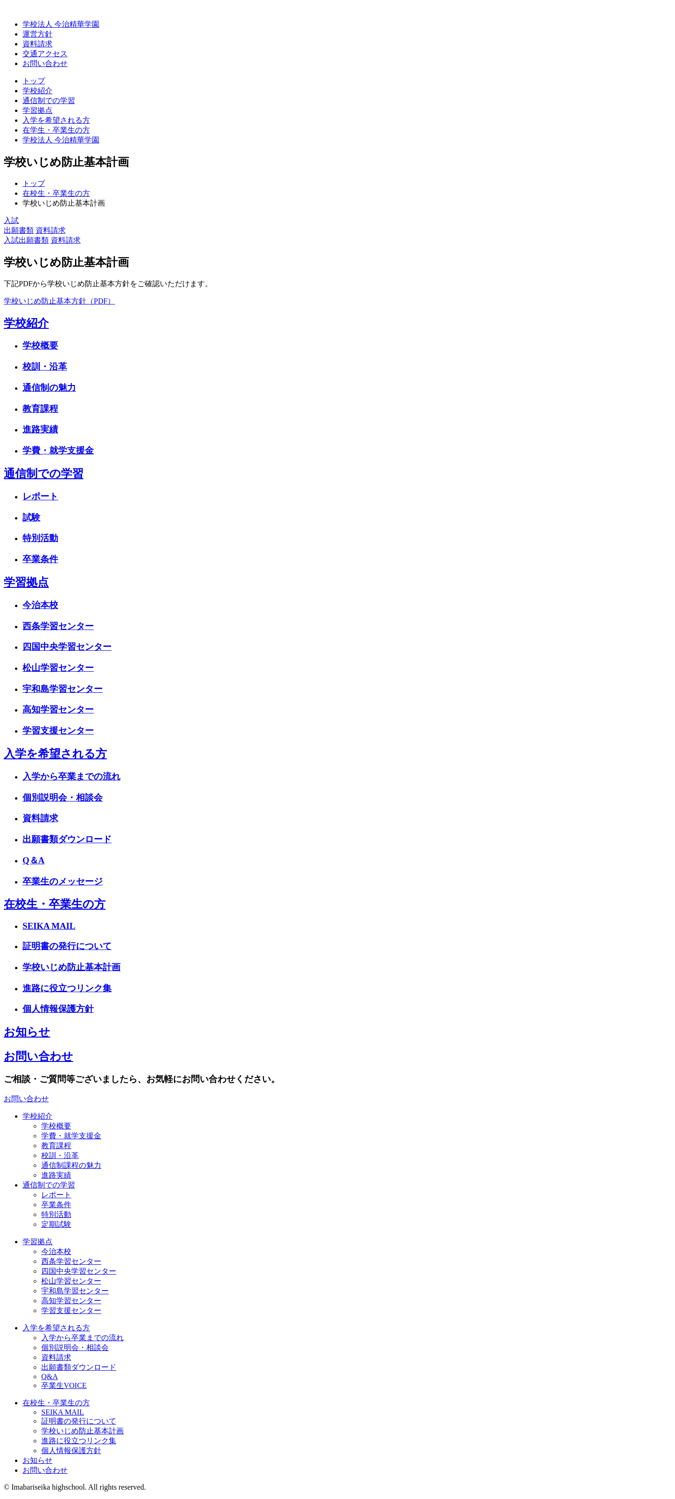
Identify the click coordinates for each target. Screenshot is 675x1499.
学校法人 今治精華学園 (60, 24)
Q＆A (33, 860)
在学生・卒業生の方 (56, 130)
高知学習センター (58, 709)
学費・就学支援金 (58, 450)
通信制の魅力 (49, 388)
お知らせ (27, 1032)
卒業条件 (40, 559)
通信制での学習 (48, 100)
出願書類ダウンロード (67, 839)
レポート (40, 496)
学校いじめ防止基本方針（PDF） (59, 301)
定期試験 (56, 1224)
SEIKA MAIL (48, 926)
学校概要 (40, 345)
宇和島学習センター (62, 689)
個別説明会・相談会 (62, 797)
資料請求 (37, 44)
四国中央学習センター (67, 647)
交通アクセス (45, 54)
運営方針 (37, 34)
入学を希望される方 (56, 120)
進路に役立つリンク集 (67, 988)
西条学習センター (58, 626)
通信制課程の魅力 (71, 1165)
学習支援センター (58, 730)
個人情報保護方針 (58, 1009)
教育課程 (40, 409)
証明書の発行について (67, 946)
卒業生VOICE (64, 1385)
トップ (33, 81)
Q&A (49, 1376)
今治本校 (40, 605)
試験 (31, 517)
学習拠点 (37, 110)
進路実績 (40, 429)
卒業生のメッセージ (62, 881)
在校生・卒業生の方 (54, 904)
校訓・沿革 (44, 366)
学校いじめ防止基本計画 (71, 967)
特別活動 (40, 538)
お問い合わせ (38, 1056)
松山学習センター (58, 668)
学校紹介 (37, 91)
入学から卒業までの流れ (71, 776)
